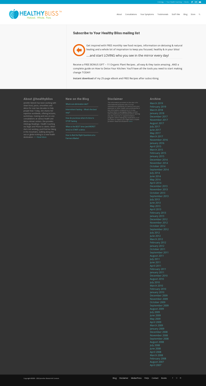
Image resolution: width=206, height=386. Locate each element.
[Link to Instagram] (196, 2)
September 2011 (159, 252)
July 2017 (155, 126)
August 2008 (157, 341)
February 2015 (158, 153)
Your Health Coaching (174, 2)
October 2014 (157, 166)
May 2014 (155, 179)
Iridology (161, 2)
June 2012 (155, 235)
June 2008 (155, 348)
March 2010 (156, 285)
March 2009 (156, 325)
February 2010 (158, 288)
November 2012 (159, 222)
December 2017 (159, 116)
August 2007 (157, 361)
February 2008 (158, 358)
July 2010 (155, 282)
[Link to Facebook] (192, 2)
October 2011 (157, 249)
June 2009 (155, 315)
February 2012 (158, 242)
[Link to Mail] (200, 2)
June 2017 (155, 129)
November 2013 (159, 189)
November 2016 (159, 139)
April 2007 (155, 365)
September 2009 (159, 305)
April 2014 (155, 182)
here (130, 121)
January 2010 (157, 292)
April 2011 (155, 265)
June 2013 (155, 202)
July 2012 (155, 232)
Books (186, 2)
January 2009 (157, 328)
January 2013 (157, 216)
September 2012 (159, 229)
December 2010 (159, 275)
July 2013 (155, 199)
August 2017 (157, 123)
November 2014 (159, 163)
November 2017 (159, 119)
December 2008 (159, 331)
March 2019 (156, 103)
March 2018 (156, 109)
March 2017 (156, 136)
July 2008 (155, 345)
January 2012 (157, 245)
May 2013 (155, 206)
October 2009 (157, 302)
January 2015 (157, 156)
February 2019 (158, 106)
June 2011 (155, 262)
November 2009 (159, 298)
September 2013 (159, 196)
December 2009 (159, 295)
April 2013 (155, 209)
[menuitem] (160, 2)
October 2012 (157, 225)
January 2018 (157, 113)
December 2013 (159, 186)
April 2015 (155, 146)
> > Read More (40, 137)
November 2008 (159, 335)
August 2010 (157, 278)
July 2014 (155, 172)
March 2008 (156, 355)
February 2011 (158, 269)
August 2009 (157, 308)
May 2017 (155, 133)
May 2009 (155, 318)
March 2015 (156, 149)
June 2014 (155, 176)
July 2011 (155, 259)
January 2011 (157, 272)
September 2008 (159, 338)
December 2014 (159, 159)
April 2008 (155, 351)
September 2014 (159, 169)
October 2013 (157, 192)
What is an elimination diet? (77, 104)
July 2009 (155, 312)
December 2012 (159, 219)
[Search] (199, 14)
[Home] (33, 14)
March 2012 (156, 239)
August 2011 (157, 255)
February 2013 (158, 212)
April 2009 (155, 322)
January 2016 (157, 143)
